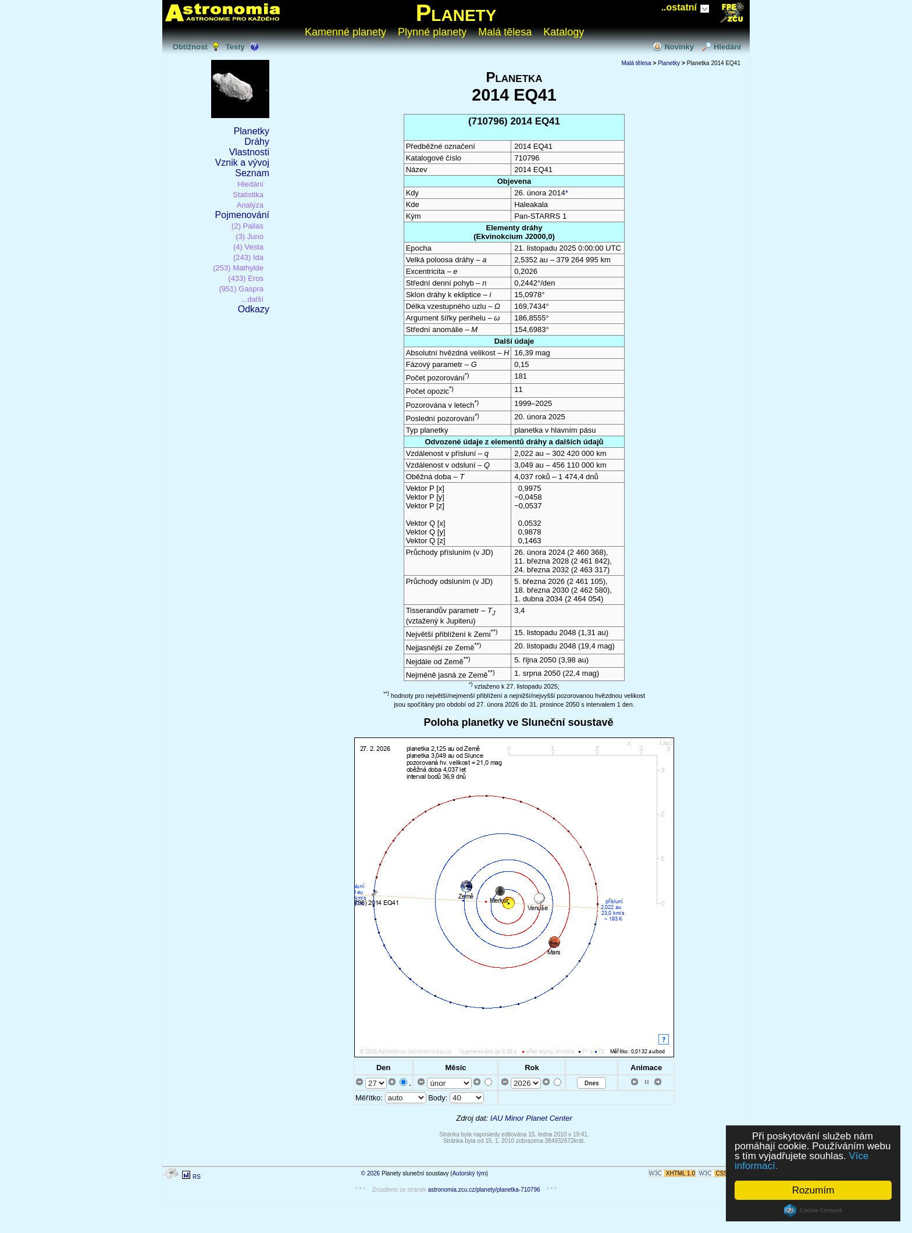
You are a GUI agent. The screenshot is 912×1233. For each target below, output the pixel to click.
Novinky (679, 46)
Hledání (727, 46)
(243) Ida (248, 257)
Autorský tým (469, 1173)
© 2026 (370, 1173)
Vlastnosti (249, 152)
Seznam (252, 173)
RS (197, 1177)
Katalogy (563, 32)
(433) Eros (245, 278)
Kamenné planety (345, 32)
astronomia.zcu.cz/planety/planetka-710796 (484, 1189)
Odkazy (253, 309)
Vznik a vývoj (242, 163)
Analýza (250, 205)
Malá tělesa (505, 32)
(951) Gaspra (241, 288)
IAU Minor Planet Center (531, 1118)
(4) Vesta (248, 247)
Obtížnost (190, 46)
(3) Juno (249, 236)
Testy (235, 46)
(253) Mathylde (238, 267)
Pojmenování (242, 215)
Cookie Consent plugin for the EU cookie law (813, 1210)
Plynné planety (432, 32)
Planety (456, 13)
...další (252, 299)
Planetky (251, 131)
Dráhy (256, 142)
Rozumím (813, 1190)
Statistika (248, 194)
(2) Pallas (247, 226)
